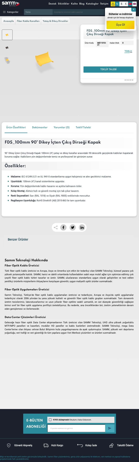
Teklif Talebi (108, 69)
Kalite (74, 4)
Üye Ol (120, 24)
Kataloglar (92, 4)
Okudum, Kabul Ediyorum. (70, 419)
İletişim (104, 4)
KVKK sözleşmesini (61, 420)
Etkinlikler (63, 4)
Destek (52, 4)
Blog (81, 4)
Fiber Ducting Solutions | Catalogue (128, 51)
